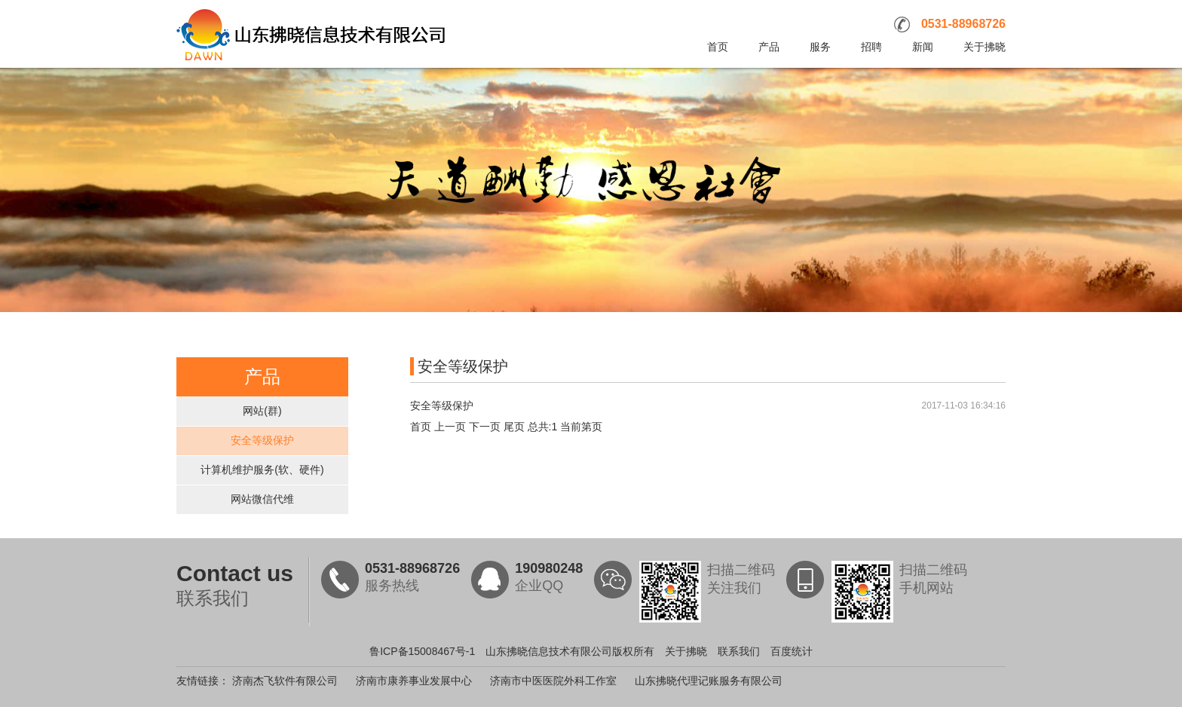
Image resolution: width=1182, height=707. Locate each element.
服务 (820, 47)
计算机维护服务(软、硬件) (262, 470)
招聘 (871, 47)
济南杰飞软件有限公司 (285, 681)
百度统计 (791, 651)
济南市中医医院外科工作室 (553, 681)
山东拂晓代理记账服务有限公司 (708, 681)
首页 (717, 47)
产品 (768, 47)
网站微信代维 (262, 499)
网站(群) (262, 411)
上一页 (450, 427)
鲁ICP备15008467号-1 (422, 651)
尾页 (514, 427)
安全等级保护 (262, 440)
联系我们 (739, 651)
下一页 (485, 427)
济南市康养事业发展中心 (414, 681)
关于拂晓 (984, 47)
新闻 (922, 47)
